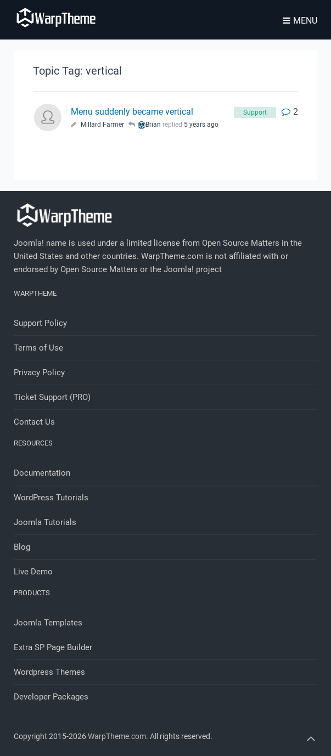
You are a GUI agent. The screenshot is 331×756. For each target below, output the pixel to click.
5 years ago (201, 124)
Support (255, 112)
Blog (22, 547)
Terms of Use (38, 348)
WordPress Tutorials (51, 498)
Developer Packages (51, 697)
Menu (300, 20)
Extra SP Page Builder (53, 647)
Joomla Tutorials (45, 522)
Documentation (42, 473)
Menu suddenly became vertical (132, 111)
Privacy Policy (39, 372)
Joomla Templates (48, 623)
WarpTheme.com (117, 736)
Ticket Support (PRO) (52, 397)
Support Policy (40, 323)
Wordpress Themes (49, 672)
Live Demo (33, 572)
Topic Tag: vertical (77, 70)
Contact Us (34, 422)
